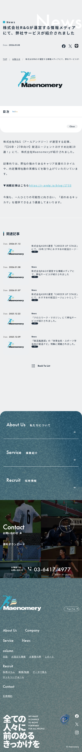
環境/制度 (23, 671)
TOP (5, 59)
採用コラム (9, 671)
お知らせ (16, 59)
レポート (49, 656)
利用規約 (7, 695)
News (11, 22)
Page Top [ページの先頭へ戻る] (71, 609)
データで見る (40, 671)
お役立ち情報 (18, 656)
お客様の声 (35, 656)
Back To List (44, 365)
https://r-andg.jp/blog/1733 (50, 185)
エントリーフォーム (13, 676)
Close (72, 126)
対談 (5, 656)
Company (32, 630)
